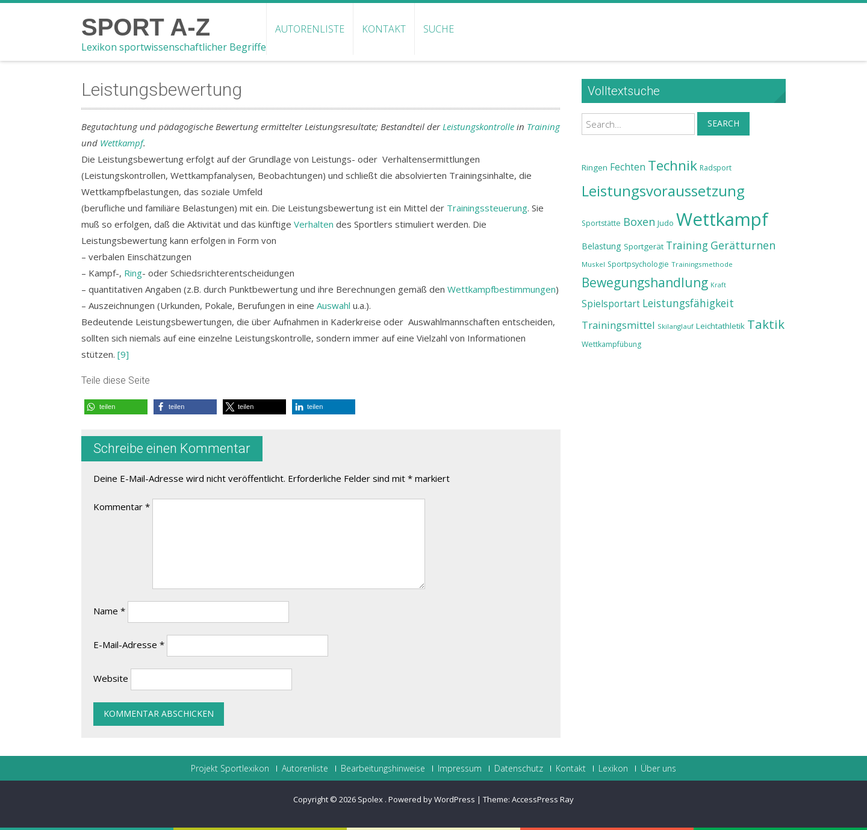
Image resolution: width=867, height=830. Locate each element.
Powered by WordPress (431, 799)
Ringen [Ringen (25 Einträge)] (595, 167)
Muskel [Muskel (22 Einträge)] (593, 264)
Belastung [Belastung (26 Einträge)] (601, 246)
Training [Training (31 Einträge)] (687, 245)
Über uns (658, 769)
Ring (133, 273)
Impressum (460, 769)
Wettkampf (121, 143)
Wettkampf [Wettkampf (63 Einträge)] (722, 219)
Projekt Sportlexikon (230, 769)
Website (110, 678)
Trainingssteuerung (487, 208)
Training (543, 126)
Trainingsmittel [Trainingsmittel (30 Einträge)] (618, 325)
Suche (438, 29)
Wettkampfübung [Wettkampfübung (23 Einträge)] (611, 344)
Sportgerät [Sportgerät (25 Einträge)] (643, 246)
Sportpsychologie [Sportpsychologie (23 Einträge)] (638, 264)
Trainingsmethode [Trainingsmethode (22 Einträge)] (702, 264)
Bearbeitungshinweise (383, 769)
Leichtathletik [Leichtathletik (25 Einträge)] (720, 325)
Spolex (371, 799)
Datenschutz (518, 769)
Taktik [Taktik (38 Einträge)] (766, 324)
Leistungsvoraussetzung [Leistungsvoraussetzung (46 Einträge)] (663, 191)
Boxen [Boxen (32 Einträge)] (639, 221)
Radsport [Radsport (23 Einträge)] (716, 168)
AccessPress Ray (543, 799)
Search (723, 123)
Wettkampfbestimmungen (501, 289)
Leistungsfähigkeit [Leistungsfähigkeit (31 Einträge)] (688, 303)
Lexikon (613, 769)
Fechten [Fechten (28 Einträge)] (627, 167)
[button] (116, 406)
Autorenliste (309, 29)
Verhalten (314, 224)
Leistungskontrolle (478, 126)
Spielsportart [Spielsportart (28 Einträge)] (611, 304)
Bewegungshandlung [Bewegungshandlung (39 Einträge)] (645, 282)
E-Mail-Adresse (128, 644)
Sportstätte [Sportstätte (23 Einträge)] (601, 223)
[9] (123, 354)
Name (109, 611)
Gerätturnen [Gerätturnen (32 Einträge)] (742, 245)
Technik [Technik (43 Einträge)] (672, 165)
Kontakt (384, 29)
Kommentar (121, 507)
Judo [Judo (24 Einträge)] (665, 222)
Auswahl (333, 305)
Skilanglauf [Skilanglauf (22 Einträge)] (675, 326)
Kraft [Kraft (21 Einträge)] (718, 285)
